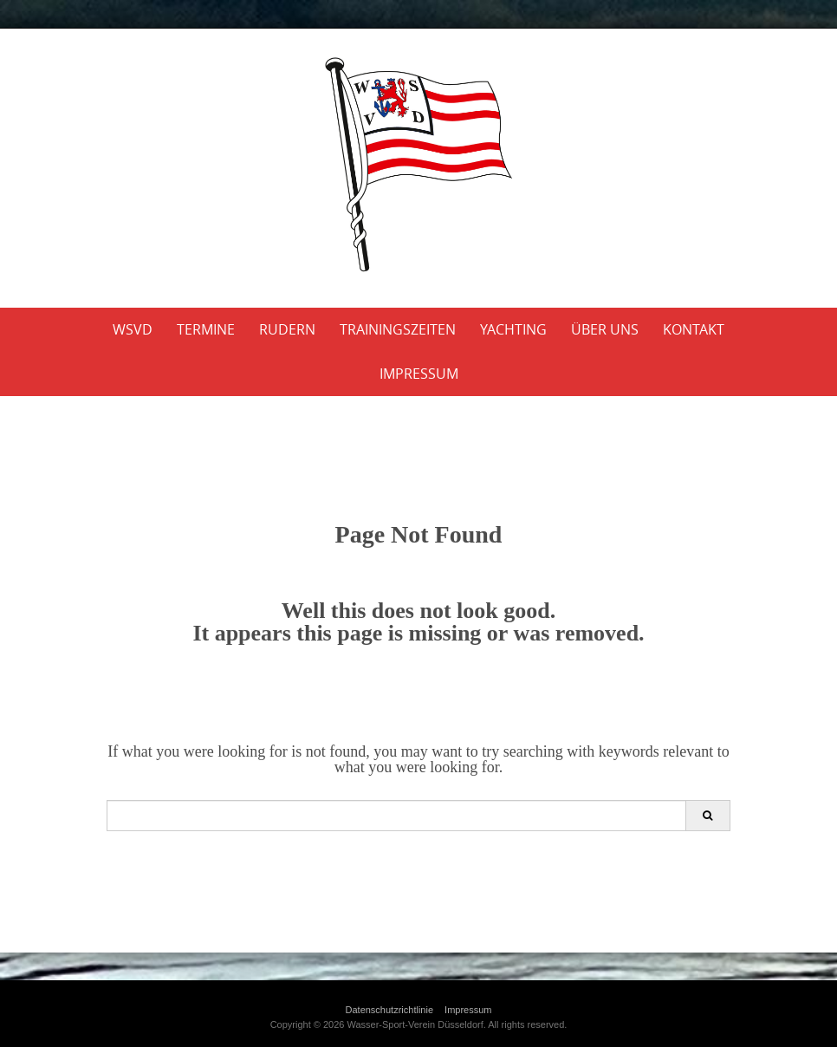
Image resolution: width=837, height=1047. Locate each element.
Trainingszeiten (398, 329)
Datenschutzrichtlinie (390, 1010)
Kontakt (693, 329)
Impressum (419, 373)
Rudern (287, 329)
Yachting (513, 329)
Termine (206, 329)
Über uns (605, 329)
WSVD (132, 329)
